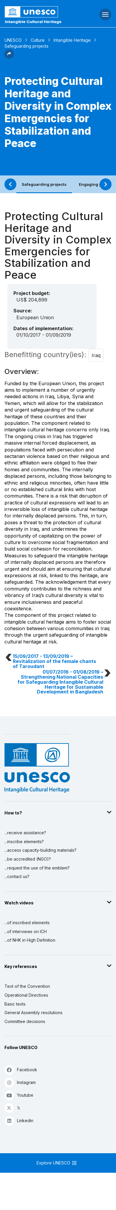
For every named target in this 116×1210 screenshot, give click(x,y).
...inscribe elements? (24, 841)
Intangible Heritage (72, 40)
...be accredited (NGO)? (27, 858)
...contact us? (16, 876)
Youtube (18, 1095)
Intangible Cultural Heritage (33, 21)
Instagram (20, 1082)
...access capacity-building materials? (40, 850)
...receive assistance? (25, 832)
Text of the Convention (27, 986)
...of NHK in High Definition (29, 940)
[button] (9, 57)
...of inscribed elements (27, 922)
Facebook (20, 1069)
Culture (38, 40)
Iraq (96, 355)
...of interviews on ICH (25, 931)
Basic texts (15, 1003)
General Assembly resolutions (33, 1012)
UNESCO (13, 40)
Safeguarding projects (44, 184)
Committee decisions (24, 1021)
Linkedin (18, 1120)
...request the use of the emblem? (37, 867)
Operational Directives (26, 995)
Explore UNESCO (57, 1163)
